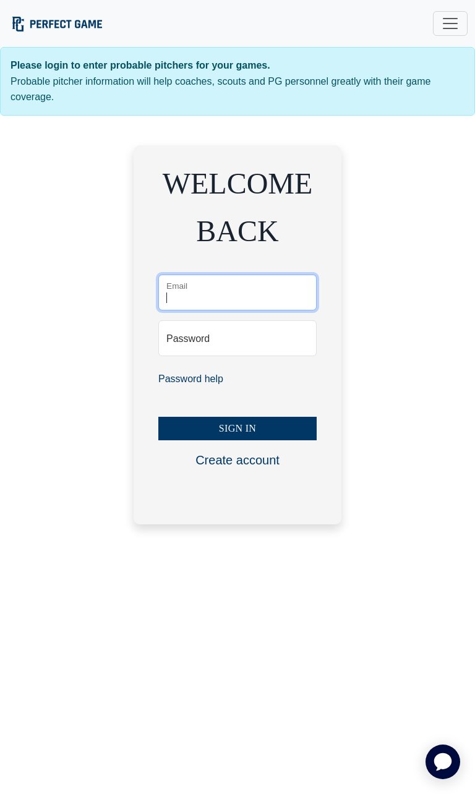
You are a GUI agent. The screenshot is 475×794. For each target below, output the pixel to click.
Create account (237, 460)
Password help (190, 379)
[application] (443, 762)
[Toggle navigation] (450, 23)
